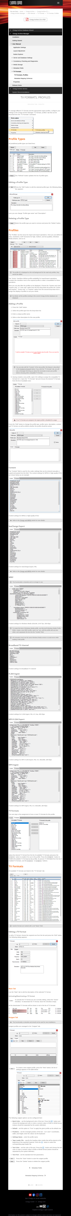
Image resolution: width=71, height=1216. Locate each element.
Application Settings (19, 47)
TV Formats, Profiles (53, 13)
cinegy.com (41, 1202)
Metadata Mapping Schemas (23, 78)
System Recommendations (20, 92)
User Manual (31, 13)
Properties (16, 82)
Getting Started (17, 40)
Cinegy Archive (30, 11)
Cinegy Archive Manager (18, 13)
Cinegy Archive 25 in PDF (35, 19)
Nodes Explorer (18, 54)
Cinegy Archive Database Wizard (23, 30)
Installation (15, 37)
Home (21, 11)
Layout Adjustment (19, 51)
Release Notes (17, 85)
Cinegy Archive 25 (42, 11)
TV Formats (40, 13)
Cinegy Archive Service (20, 88)
